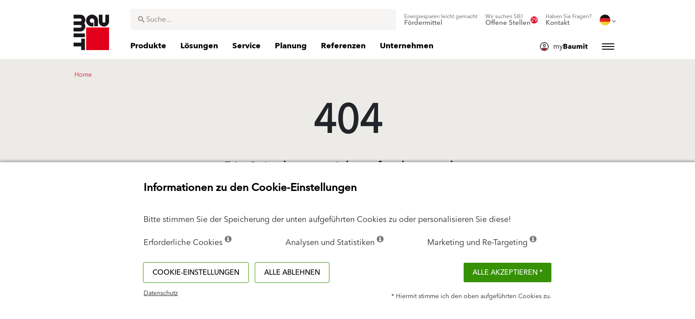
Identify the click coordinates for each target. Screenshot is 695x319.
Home (83, 75)
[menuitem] (440, 20)
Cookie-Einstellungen (195, 272)
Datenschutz (161, 293)
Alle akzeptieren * (507, 272)
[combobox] (263, 19)
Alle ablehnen (292, 272)
